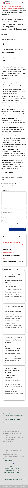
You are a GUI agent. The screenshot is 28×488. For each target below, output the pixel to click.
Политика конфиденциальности (11, 470)
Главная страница (6, 6)
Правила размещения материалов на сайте (14, 479)
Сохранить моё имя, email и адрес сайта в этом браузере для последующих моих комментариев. (14, 223)
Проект (5, 258)
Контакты (6, 475)
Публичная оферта (8, 466)
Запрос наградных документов (11, 472)
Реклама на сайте (8, 477)
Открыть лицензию (7, 460)
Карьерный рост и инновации (12, 422)
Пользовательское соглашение (11, 468)
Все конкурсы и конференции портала (14, 413)
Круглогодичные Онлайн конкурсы (14, 415)
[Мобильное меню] (24, 2)
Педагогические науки (14, 8)
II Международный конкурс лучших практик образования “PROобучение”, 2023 (13, 244)
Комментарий (5, 190)
